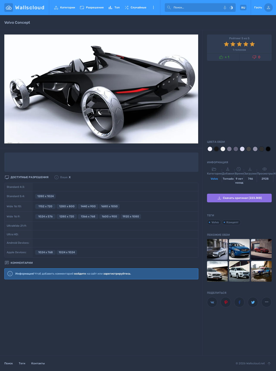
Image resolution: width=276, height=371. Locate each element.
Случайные (135, 7)
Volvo (214, 178)
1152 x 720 (45, 206)
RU (243, 7)
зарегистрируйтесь (116, 273)
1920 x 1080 (130, 216)
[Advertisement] (101, 318)
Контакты (38, 363)
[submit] (169, 7)
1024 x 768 (45, 252)
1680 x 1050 (109, 206)
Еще (153, 7)
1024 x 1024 (67, 252)
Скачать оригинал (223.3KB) (239, 198)
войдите (80, 273)
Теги (22, 363)
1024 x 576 (45, 216)
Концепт (232, 222)
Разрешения (91, 7)
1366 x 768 (88, 216)
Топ (114, 7)
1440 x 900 (88, 206)
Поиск (8, 363)
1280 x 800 (67, 206)
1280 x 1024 (45, 196)
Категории (64, 7)
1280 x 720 (66, 216)
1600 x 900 (109, 216)
